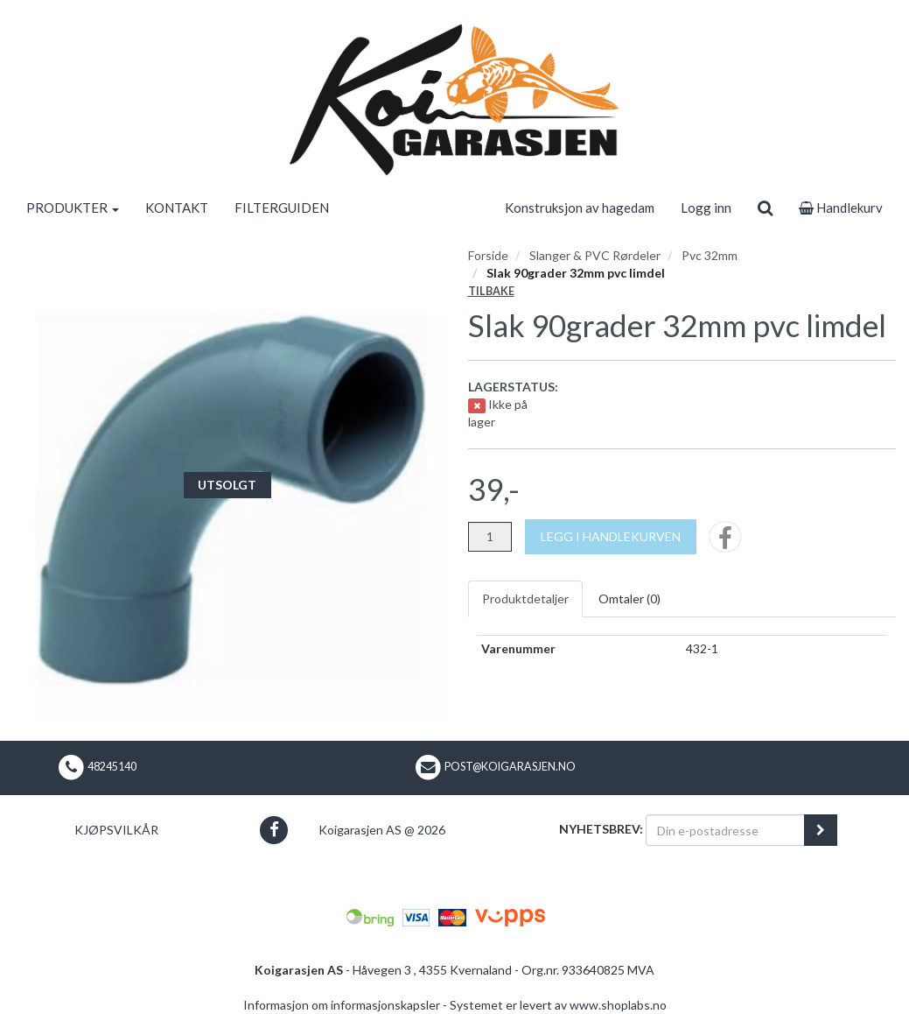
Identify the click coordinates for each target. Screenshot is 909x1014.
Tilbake (491, 291)
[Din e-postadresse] (725, 830)
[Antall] (490, 537)
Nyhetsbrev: (601, 828)
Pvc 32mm (710, 255)
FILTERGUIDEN (281, 207)
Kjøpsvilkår (116, 829)
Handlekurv (841, 207)
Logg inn (706, 207)
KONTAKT (176, 207)
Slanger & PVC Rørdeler (595, 255)
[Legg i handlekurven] (610, 536)
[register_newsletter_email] (820, 830)
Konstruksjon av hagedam (579, 207)
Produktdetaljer (525, 598)
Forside (488, 255)
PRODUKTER (72, 207)
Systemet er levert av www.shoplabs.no (558, 1004)
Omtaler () (629, 598)
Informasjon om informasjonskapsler (341, 1004)
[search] (765, 207)
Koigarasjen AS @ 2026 (381, 829)
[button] (274, 830)
